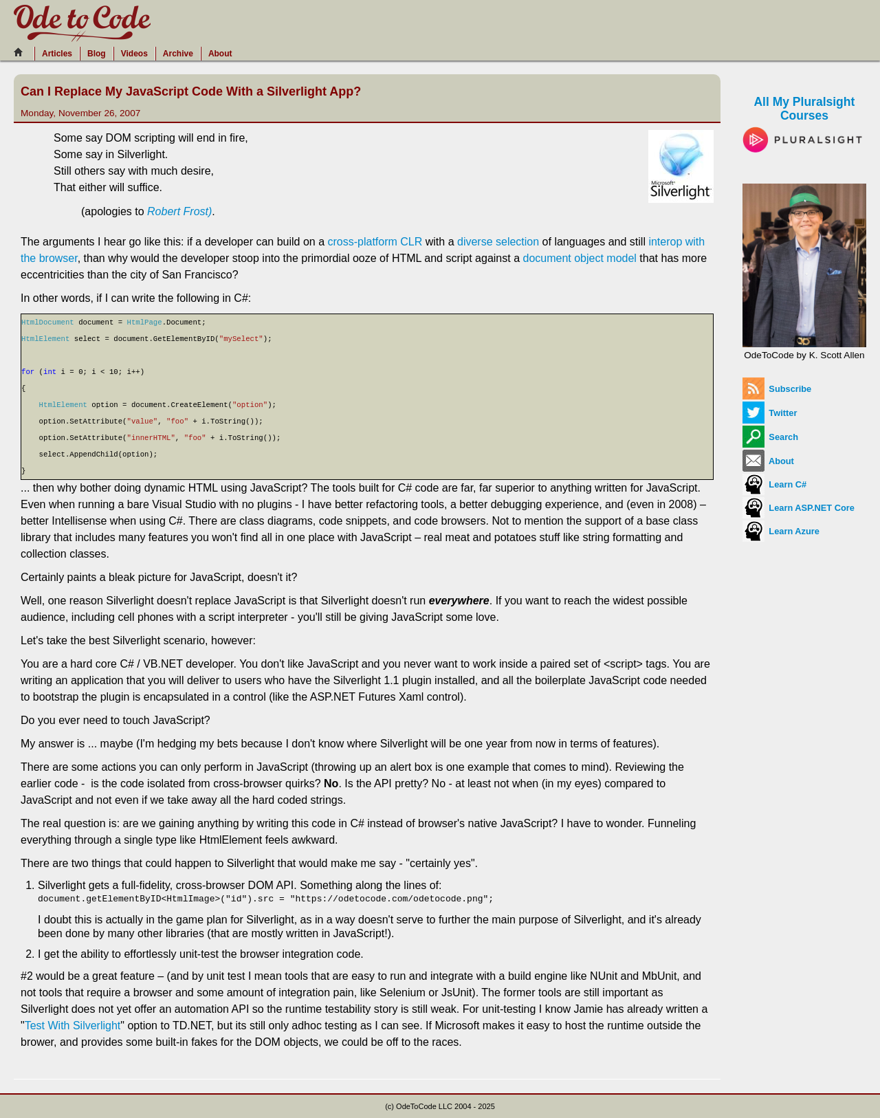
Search (770, 437)
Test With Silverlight (73, 1025)
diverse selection (498, 242)
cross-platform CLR (374, 242)
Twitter (770, 413)
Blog (96, 53)
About (220, 53)
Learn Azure (781, 531)
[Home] (22, 52)
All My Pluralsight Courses (804, 120)
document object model (579, 258)
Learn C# (774, 484)
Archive (178, 53)
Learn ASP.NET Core (798, 508)
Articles (57, 53)
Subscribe (776, 389)
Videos (134, 53)
